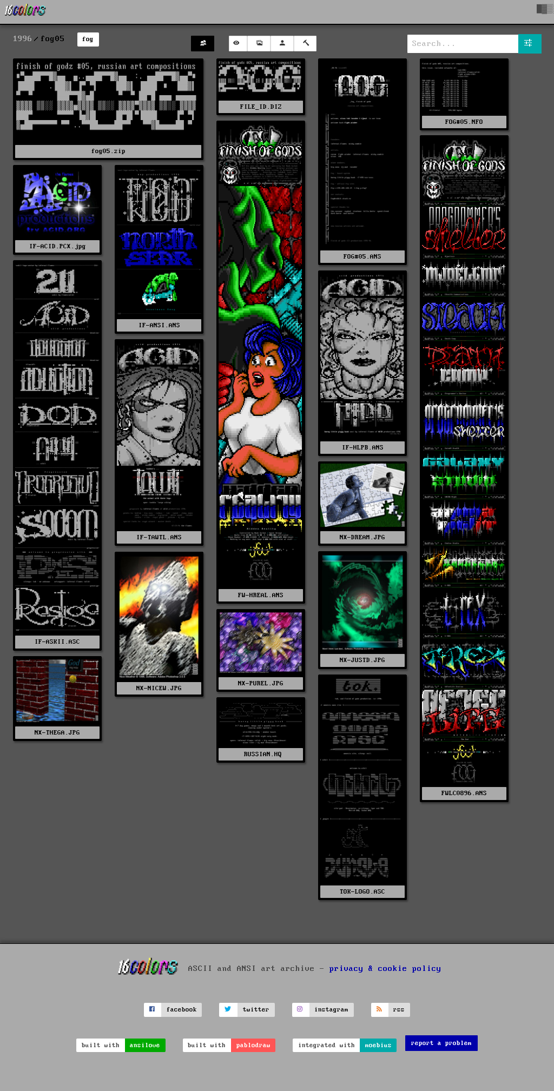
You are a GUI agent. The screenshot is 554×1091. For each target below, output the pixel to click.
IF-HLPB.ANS (363, 447)
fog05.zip (108, 151)
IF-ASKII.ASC (57, 641)
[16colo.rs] (25, 12)
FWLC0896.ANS (464, 793)
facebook (182, 1009)
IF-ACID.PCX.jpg (57, 246)
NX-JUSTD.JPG (362, 660)
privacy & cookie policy (385, 968)
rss (399, 1009)
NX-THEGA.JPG (57, 732)
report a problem (441, 1043)
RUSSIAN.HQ (261, 754)
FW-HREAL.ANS (260, 595)
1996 (22, 39)
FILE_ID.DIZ (261, 106)
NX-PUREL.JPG (260, 683)
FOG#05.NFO (464, 121)
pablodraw (253, 1045)
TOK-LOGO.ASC (362, 891)
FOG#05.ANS (362, 256)
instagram (331, 1009)
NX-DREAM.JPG (362, 537)
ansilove (145, 1045)
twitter (256, 1009)
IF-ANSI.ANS (159, 325)
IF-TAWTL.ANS (159, 537)
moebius (378, 1045)
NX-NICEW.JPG (159, 688)
